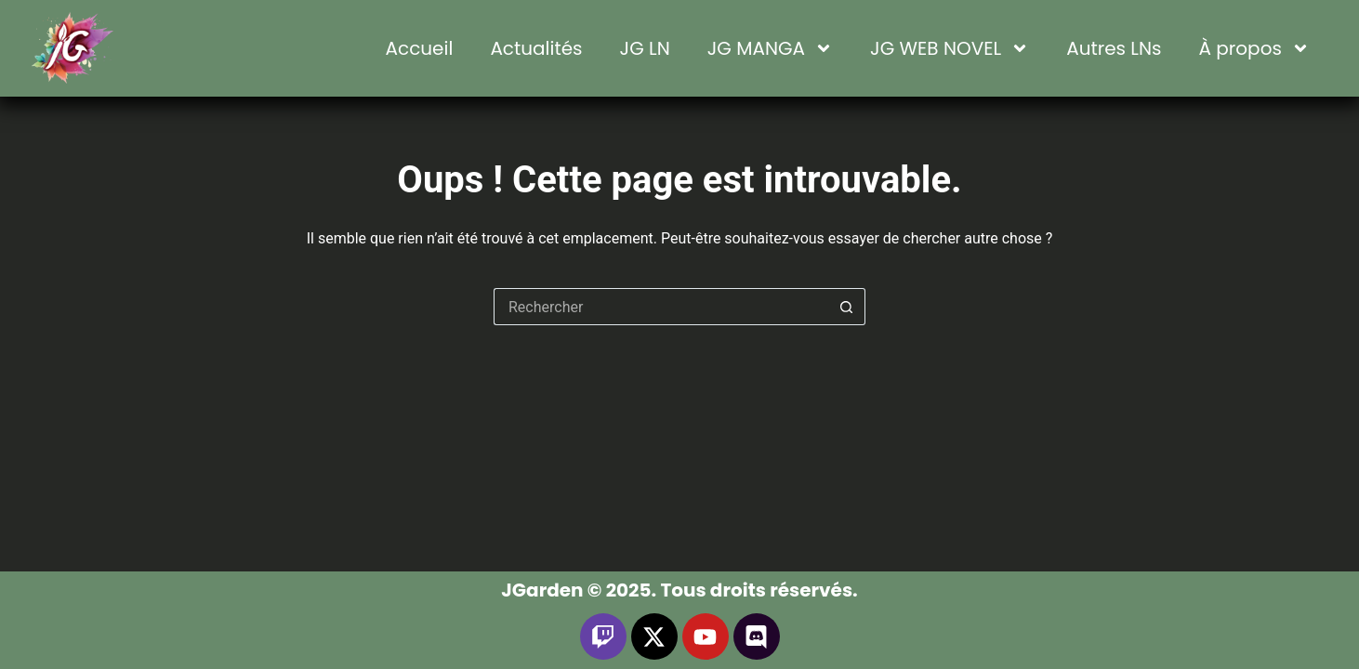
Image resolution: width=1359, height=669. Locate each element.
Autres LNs (1113, 48)
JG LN (645, 48)
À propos (1254, 48)
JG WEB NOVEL (949, 48)
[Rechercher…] (661, 306)
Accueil (420, 48)
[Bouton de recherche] (846, 306)
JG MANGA (770, 48)
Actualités (536, 48)
